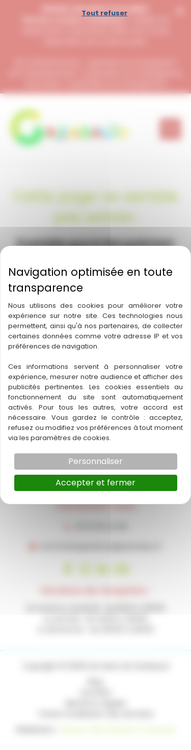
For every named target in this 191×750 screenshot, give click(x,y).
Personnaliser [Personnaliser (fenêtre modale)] (95, 461)
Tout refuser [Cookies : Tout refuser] (104, 13)
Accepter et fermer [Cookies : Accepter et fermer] (95, 482)
